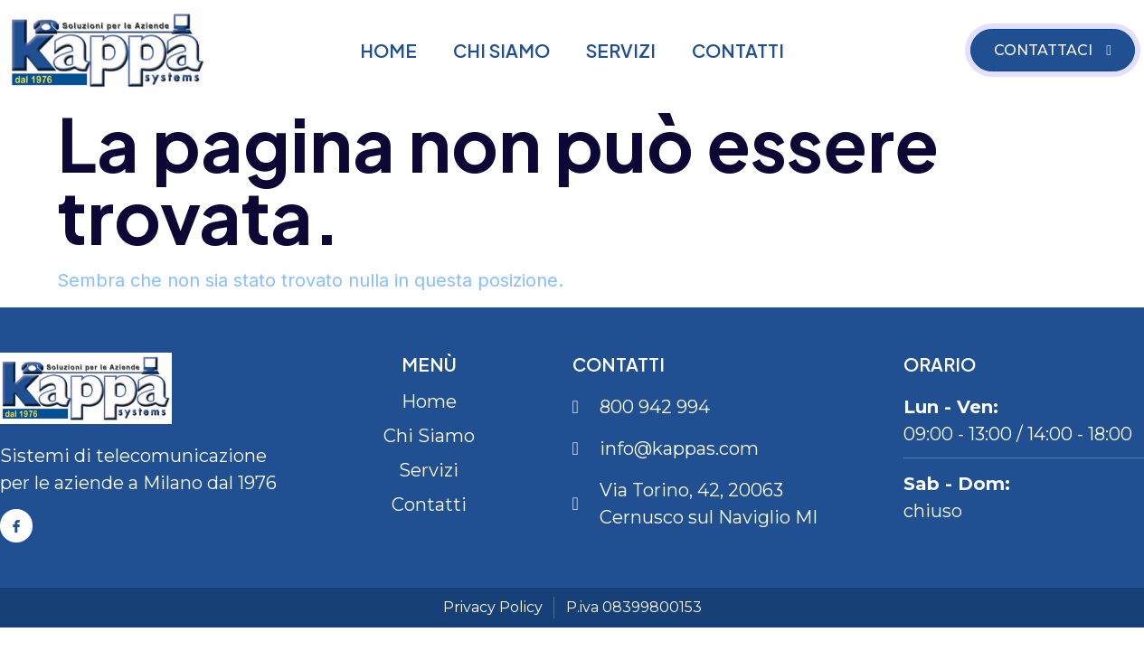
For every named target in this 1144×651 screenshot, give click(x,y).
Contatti (738, 50)
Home (388, 50)
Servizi (621, 50)
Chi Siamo (501, 50)
